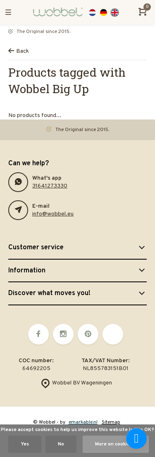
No (61, 444)
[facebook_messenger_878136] (136, 438)
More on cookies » (115, 444)
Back (18, 51)
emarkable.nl (83, 422)
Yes (25, 444)
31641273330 (49, 186)
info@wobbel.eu (53, 214)
